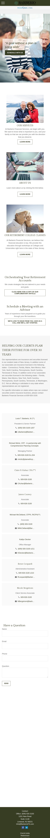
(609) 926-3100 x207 (26, 428)
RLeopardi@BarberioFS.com (26, 577)
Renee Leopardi (25, 564)
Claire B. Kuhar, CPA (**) (25, 470)
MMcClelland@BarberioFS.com (26, 528)
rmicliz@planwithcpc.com (26, 459)
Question (5, 666)
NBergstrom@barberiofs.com (26, 601)
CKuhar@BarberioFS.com (26, 484)
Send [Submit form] (6, 683)
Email (4, 641)
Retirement (25, 836)
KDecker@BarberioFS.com (26, 553)
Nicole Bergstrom (25, 588)
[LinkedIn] (26, 827)
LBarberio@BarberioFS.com (26, 432)
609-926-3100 (26, 479)
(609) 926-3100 (26, 524)
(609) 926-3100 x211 (26, 549)
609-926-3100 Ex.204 (26, 455)
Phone (4, 654)
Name (4, 629)
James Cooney (25, 494)
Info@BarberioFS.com (25, 824)
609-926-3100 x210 (26, 573)
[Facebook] (23, 827)
